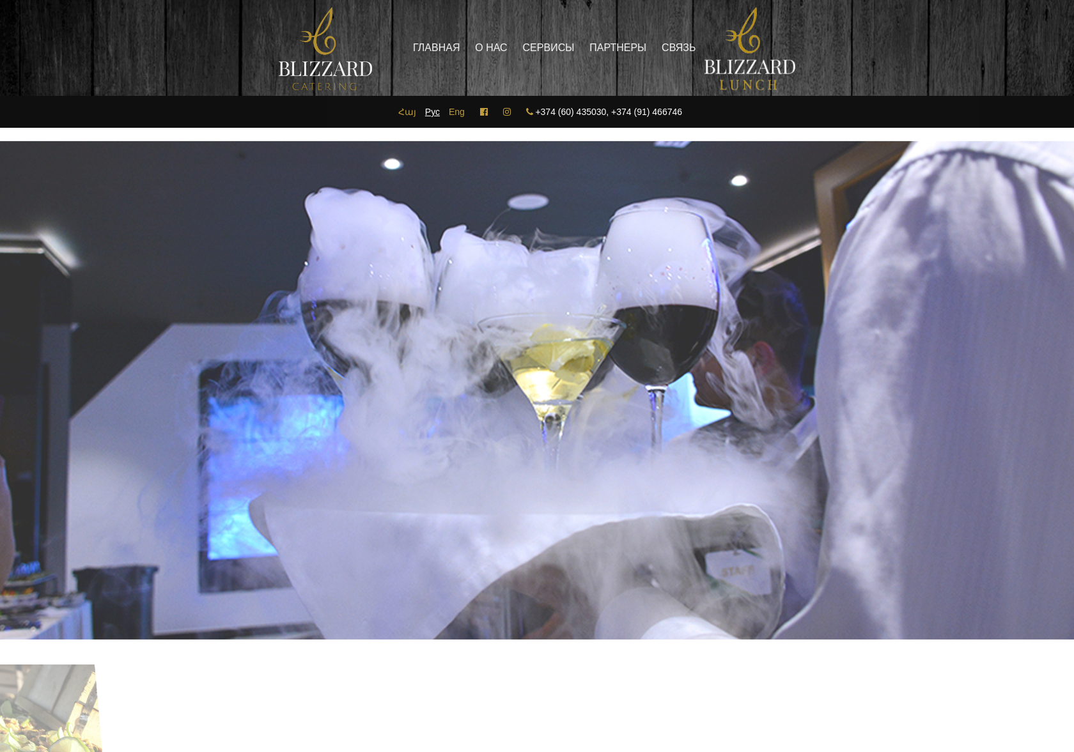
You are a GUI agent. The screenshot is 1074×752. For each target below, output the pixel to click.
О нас (469, 47)
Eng (457, 112)
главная (414, 47)
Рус (432, 112)
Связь (656, 47)
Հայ (407, 112)
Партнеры (595, 47)
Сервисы (526, 47)
